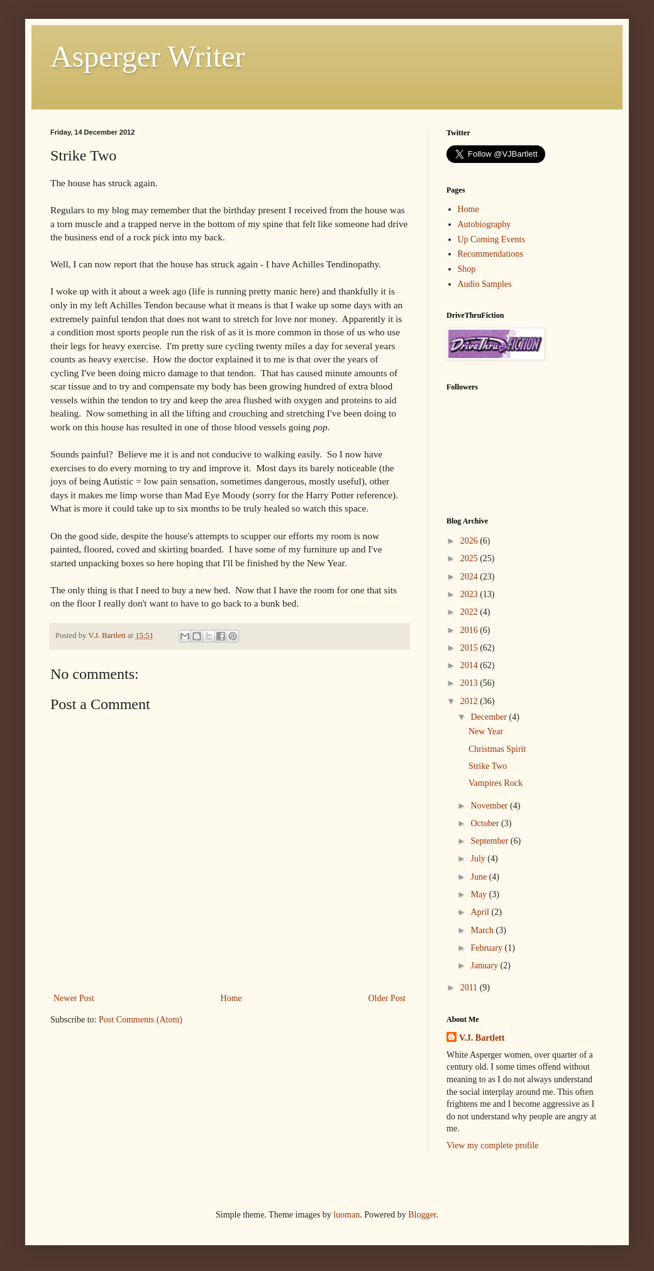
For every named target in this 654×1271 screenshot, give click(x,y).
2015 (470, 647)
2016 (470, 630)
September (490, 841)
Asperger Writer (147, 56)
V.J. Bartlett (481, 1038)
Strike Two (487, 766)
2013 (470, 683)
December (489, 717)
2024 (470, 576)
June (479, 877)
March (483, 930)
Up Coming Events (491, 239)
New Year (485, 731)
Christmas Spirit (497, 749)
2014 (470, 665)
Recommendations (490, 254)
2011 (470, 987)
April (480, 912)
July (478, 858)
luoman (346, 1214)
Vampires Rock (495, 783)
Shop (467, 269)
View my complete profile (492, 1145)
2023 (470, 594)
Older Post (387, 998)
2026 (470, 541)
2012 (470, 701)
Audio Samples (485, 284)
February (487, 948)
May (479, 894)
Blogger (422, 1214)
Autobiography (484, 224)
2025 (470, 558)
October (485, 823)
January (485, 965)
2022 (470, 612)
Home (231, 998)
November (490, 805)
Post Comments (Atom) (140, 1019)
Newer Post (73, 998)
